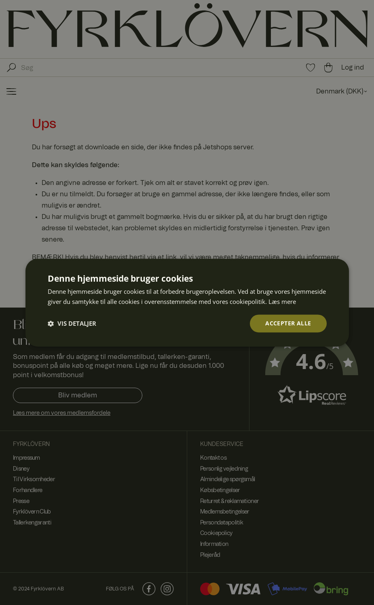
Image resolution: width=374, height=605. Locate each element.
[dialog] (187, 302)
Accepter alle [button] (288, 323)
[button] (72, 323)
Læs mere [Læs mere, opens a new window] (282, 301)
